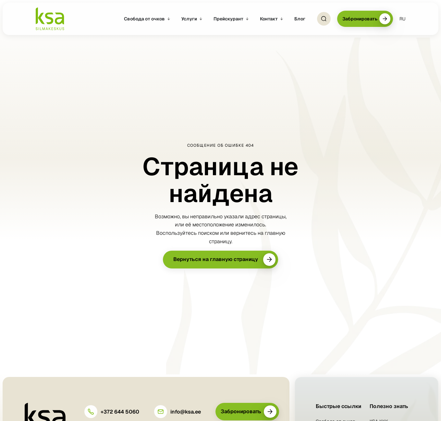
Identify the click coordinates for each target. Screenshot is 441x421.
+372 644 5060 (120, 411)
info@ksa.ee (185, 411)
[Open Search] (324, 19)
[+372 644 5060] (90, 411)
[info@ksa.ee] (160, 411)
